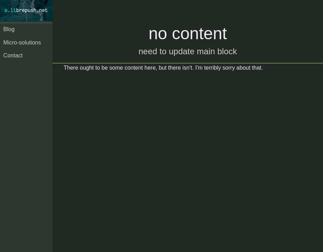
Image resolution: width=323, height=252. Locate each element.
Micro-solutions (22, 43)
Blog (9, 29)
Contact (13, 55)
